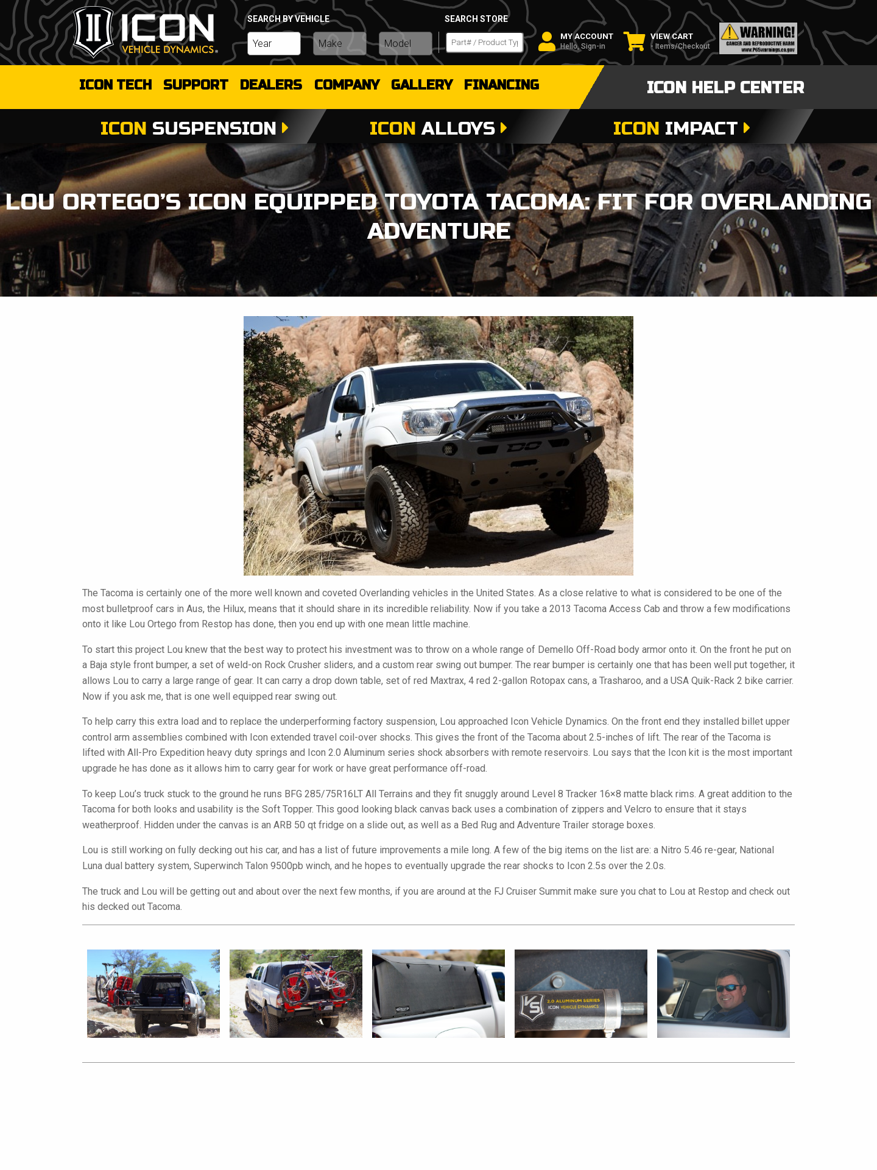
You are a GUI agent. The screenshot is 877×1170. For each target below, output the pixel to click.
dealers (282, 85)
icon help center (725, 88)
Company (362, 85)
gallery (441, 85)
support (203, 85)
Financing (526, 85)
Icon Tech (117, 85)
